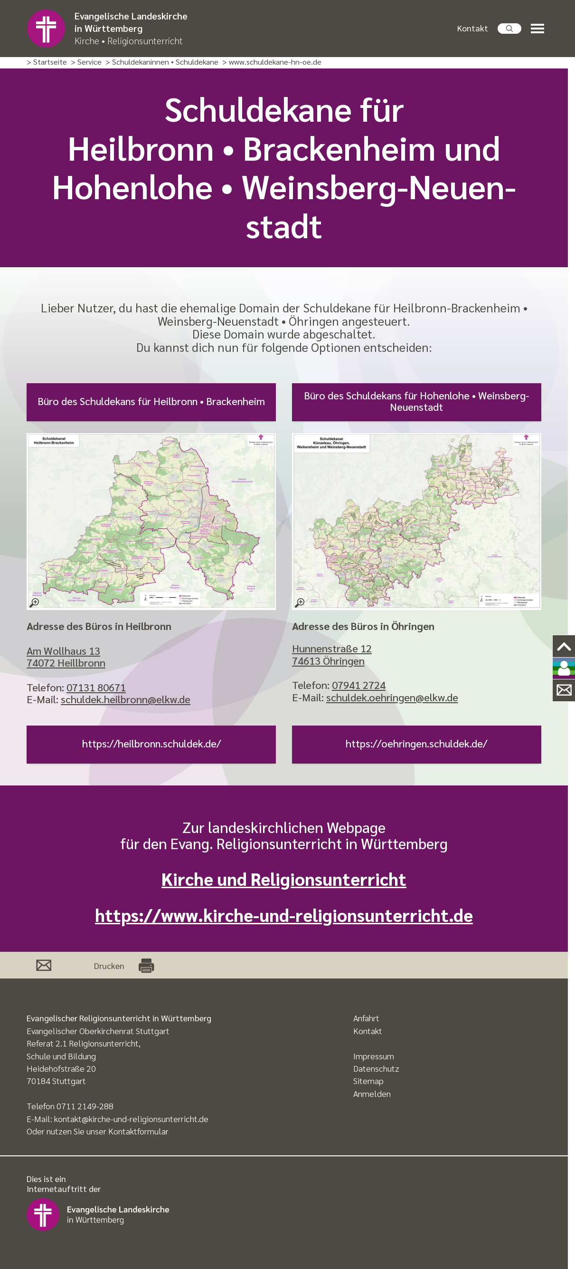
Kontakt (472, 28)
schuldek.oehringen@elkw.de (392, 697)
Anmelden (372, 1093)
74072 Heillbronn (66, 662)
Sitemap (368, 1080)
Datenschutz (376, 1068)
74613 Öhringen (328, 660)
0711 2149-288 (85, 1105)
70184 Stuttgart (56, 1080)
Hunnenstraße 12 (332, 648)
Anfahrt (366, 1017)
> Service (86, 62)
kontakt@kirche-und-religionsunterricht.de (131, 1118)
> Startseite (47, 62)
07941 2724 (359, 684)
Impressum (373, 1055)
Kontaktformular (138, 1130)
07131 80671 (96, 687)
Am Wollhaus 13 (63, 650)
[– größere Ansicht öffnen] (151, 521)
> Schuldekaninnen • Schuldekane (161, 62)
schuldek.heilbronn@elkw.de (125, 699)
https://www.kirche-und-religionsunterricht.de (284, 914)
